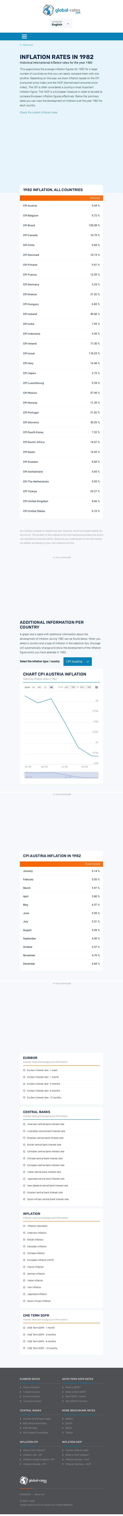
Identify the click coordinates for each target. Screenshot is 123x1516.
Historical (26, 45)
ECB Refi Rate (28, 1428)
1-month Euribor (30, 1392)
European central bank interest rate (43, 1165)
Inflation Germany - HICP (76, 1464)
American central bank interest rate (43, 1124)
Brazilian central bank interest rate (43, 1138)
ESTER (67, 1423)
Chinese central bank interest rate (42, 1158)
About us (39, 1494)
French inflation (33, 1267)
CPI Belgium (30, 215)
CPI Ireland (30, 343)
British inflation (33, 1239)
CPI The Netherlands (36, 481)
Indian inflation (33, 1280)
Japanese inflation (35, 1294)
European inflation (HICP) (38, 1260)
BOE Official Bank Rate (33, 1423)
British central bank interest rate (42, 1144)
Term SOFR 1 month (74, 1396)
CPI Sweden (30, 461)
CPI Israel (29, 353)
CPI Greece (30, 294)
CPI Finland (30, 264)
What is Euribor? (30, 1387)
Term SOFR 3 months (74, 1401)
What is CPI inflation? (33, 1450)
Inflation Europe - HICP (75, 1459)
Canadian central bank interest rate (43, 1151)
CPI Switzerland (33, 471)
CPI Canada (30, 235)
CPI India (28, 323)
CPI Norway (30, 402)
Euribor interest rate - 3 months (41, 1084)
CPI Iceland (30, 314)
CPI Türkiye (30, 491)
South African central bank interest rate (46, 1199)
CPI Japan (29, 373)
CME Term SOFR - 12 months (40, 1348)
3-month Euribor (30, 1396)
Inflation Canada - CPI (33, 1464)
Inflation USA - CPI (31, 1455)
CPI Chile (28, 245)
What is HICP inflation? (75, 1455)
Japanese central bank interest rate (44, 1178)
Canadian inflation (35, 1246)
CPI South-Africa (33, 442)
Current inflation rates (75, 1450)
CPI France (30, 274)
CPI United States (34, 511)
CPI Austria (30, 205)
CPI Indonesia (31, 333)
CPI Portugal (31, 412)
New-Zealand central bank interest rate (45, 1185)
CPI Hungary (31, 304)
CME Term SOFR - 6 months (39, 1341)
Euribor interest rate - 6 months (41, 1090)
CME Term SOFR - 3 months (39, 1334)
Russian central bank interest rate (43, 1192)
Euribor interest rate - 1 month (41, 1077)
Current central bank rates (35, 1418)
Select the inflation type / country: (40, 661)
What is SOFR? (71, 1387)
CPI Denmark (31, 254)
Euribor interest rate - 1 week (40, 1070)
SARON (67, 1418)
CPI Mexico (30, 392)
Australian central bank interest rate (44, 1131)
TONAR (67, 1432)
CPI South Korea (33, 432)
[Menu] (24, 36)
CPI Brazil (29, 225)
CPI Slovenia (31, 422)
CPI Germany (31, 284)
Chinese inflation (34, 1253)
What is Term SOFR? (74, 1392)
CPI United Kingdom (35, 501)
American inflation (34, 1233)
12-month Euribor (30, 1401)
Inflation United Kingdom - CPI (37, 1459)
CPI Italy (28, 363)
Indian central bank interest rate (42, 1172)
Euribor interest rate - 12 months (42, 1097)
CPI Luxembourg (33, 383)
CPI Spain (29, 451)
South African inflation (37, 1301)
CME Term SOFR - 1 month (39, 1327)
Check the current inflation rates (39, 112)
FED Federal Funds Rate (34, 1432)
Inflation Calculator (35, 1226)
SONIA (67, 1428)
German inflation (34, 1273)
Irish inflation (32, 1287)
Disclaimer (25, 1494)
